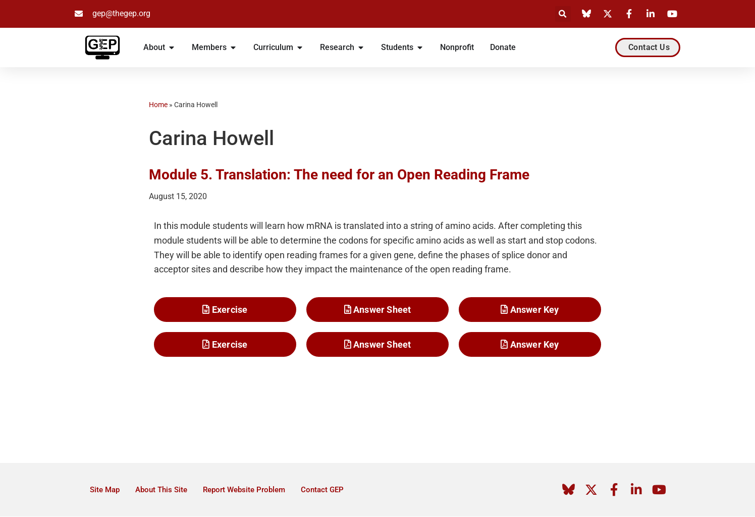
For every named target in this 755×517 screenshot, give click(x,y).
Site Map (105, 490)
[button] (563, 14)
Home (158, 105)
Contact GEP (322, 490)
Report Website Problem (244, 490)
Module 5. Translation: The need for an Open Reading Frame (339, 174)
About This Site (161, 490)
